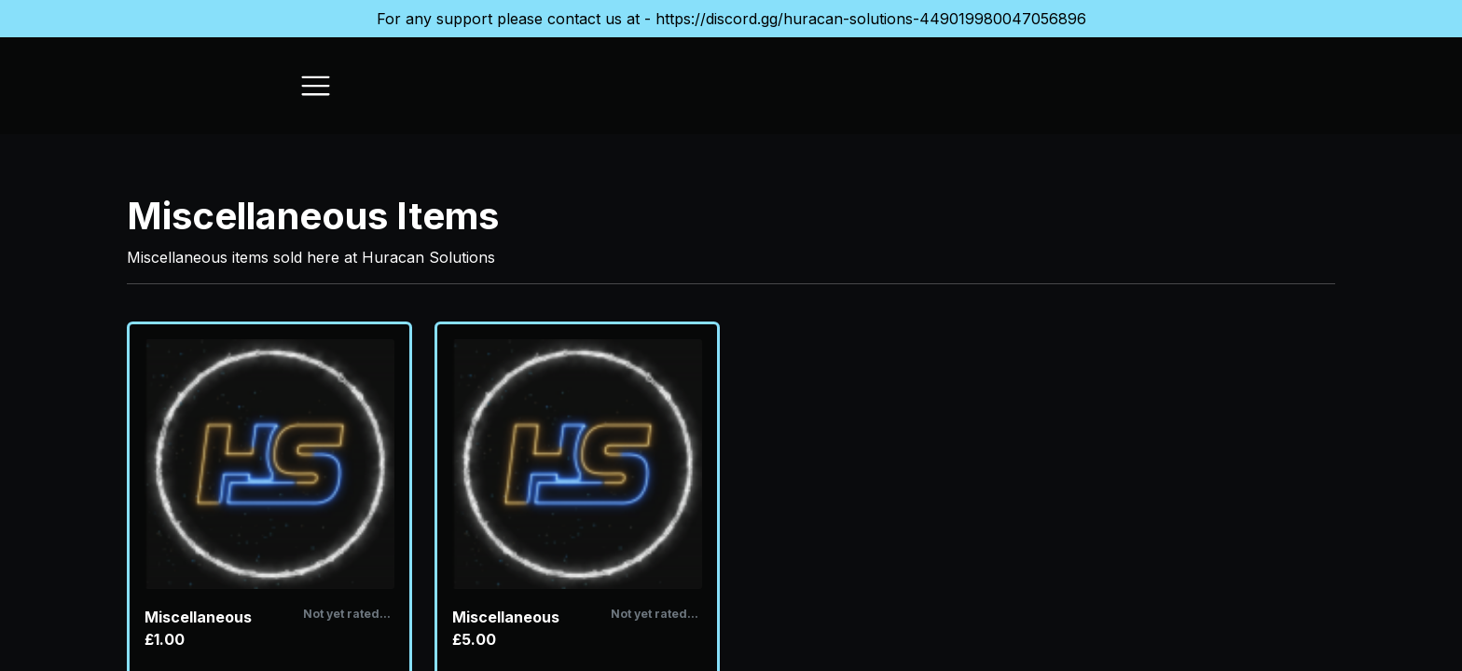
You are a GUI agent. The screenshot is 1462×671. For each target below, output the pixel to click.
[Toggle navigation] (315, 86)
